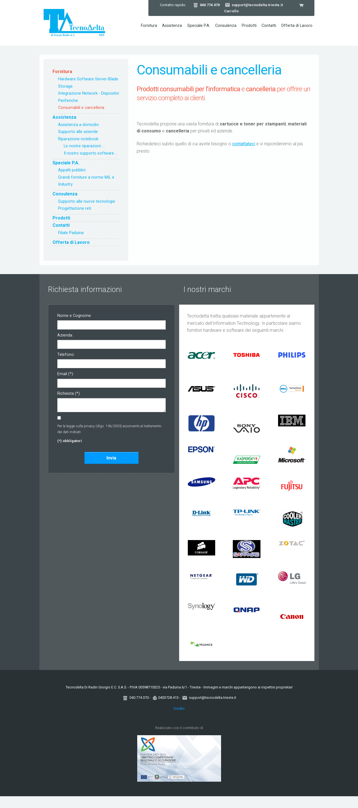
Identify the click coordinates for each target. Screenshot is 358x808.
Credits (179, 708)
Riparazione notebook (78, 139)
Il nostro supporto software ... (91, 153)
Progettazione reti (74, 208)
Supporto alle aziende (78, 131)
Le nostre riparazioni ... (84, 146)
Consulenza (225, 25)
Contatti (269, 25)
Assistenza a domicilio (78, 124)
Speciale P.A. (198, 25)
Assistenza (172, 25)
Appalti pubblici (72, 170)
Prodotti (249, 25)
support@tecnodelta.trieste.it (257, 5)
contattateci (243, 143)
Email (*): (65, 374)
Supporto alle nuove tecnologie (86, 201)
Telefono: (66, 355)
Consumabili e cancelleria (81, 107)
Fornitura (149, 25)
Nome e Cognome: (74, 316)
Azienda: (65, 335)
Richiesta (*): (68, 394)
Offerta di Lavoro (296, 25)
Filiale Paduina (71, 232)
